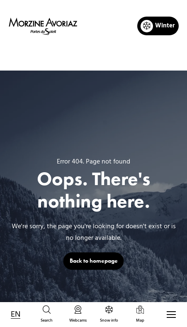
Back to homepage (94, 260)
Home (50, 56)
